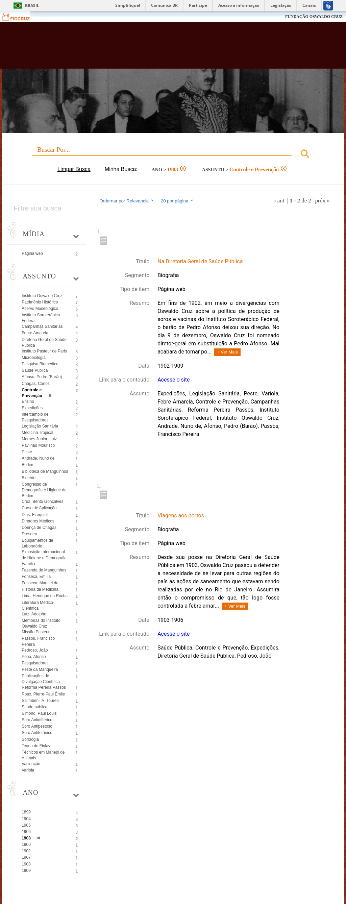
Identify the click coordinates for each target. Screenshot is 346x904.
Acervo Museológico (40, 308)
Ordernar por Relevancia (126, 200)
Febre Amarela (35, 333)
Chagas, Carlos (36, 383)
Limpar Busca (74, 169)
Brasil (32, 5)
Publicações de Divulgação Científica (41, 679)
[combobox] (173, 154)
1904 (26, 818)
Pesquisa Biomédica (40, 364)
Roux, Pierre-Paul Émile (43, 694)
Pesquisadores (35, 663)
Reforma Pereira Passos (44, 687)
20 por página (177, 200)
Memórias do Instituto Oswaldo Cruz (41, 623)
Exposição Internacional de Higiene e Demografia (44, 554)
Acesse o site (173, 379)
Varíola (28, 770)
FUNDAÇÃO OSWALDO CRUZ (314, 16)
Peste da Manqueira (40, 669)
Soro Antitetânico (37, 732)
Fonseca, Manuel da (40, 583)
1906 (26, 831)
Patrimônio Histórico (40, 302)
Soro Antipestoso (37, 726)
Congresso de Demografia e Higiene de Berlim (44, 490)
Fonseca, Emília (36, 576)
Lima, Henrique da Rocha (45, 595)
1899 (26, 812)
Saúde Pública (35, 370)
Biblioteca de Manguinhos (45, 471)
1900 (26, 844)
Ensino (28, 401)
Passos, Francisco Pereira (38, 641)
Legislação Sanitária (40, 426)
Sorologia (30, 739)
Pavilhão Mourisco (38, 445)
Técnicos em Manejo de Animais (43, 755)
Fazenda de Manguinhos (44, 570)
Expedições (32, 408)
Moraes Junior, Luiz (39, 439)
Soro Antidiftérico (37, 719)
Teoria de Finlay (36, 745)
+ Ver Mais (227, 352)
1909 (26, 870)
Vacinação (31, 763)
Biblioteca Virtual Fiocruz (148, 48)
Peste (27, 451)
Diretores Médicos (38, 521)
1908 (26, 864)
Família (28, 563)
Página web (32, 253)
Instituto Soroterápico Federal (41, 318)
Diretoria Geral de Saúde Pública (44, 342)
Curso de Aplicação (39, 508)
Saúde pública (34, 707)
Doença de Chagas (39, 527)
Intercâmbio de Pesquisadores (35, 417)
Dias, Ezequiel (35, 514)
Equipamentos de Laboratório (37, 543)
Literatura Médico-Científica (38, 605)
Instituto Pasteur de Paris (44, 351)
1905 (26, 825)
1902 (26, 851)
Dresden (29, 534)
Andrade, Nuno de (38, 458)
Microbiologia (34, 357)
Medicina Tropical (37, 432)
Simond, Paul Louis (39, 713)
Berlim (27, 464)
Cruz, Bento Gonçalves (42, 501)
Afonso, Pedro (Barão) (42, 376)
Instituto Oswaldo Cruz (42, 295)
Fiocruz (20, 16)
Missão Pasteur (36, 632)
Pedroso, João (35, 650)
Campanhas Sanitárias (42, 326)
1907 (26, 857)
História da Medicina (40, 589)
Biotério (28, 477)
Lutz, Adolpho (34, 614)
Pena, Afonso (34, 656)
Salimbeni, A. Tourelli (40, 700)
